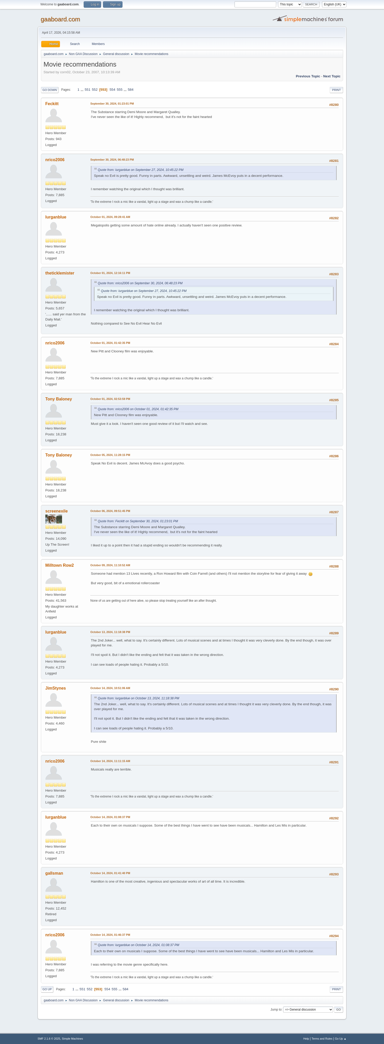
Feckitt (52, 104)
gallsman (54, 873)
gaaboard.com (60, 19)
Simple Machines (72, 1038)
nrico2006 (55, 160)
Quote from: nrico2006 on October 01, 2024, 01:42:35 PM (138, 409)
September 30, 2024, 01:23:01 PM (112, 103)
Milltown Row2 (59, 565)
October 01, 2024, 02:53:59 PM (110, 398)
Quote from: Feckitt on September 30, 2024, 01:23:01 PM (138, 521)
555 (120, 89)
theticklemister (59, 273)
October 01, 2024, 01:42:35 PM (110, 342)
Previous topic (308, 76)
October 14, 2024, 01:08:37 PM (110, 817)
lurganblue (55, 217)
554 (112, 89)
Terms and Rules (322, 1038)
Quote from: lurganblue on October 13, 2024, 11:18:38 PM (138, 698)
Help (306, 1038)
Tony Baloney (58, 399)
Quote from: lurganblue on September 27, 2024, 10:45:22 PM (141, 170)
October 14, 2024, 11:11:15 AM (110, 761)
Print (336, 89)
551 (87, 89)
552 (95, 89)
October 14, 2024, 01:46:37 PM (110, 934)
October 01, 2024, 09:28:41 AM (110, 216)
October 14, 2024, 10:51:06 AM (110, 688)
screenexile (56, 511)
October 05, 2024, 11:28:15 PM (110, 454)
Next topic (332, 76)
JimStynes (55, 688)
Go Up (47, 989)
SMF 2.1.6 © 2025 (49, 1038)
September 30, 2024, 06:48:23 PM (112, 159)
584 (130, 89)
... (82, 89)
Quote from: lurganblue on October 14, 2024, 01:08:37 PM (138, 945)
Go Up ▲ (340, 1038)
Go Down (49, 89)
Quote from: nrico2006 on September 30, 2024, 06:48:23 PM (140, 283)
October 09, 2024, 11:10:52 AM (110, 565)
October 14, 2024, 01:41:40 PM (110, 873)
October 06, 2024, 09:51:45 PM (110, 510)
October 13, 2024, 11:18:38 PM (110, 632)
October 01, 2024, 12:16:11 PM (110, 272)
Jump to (276, 1009)
